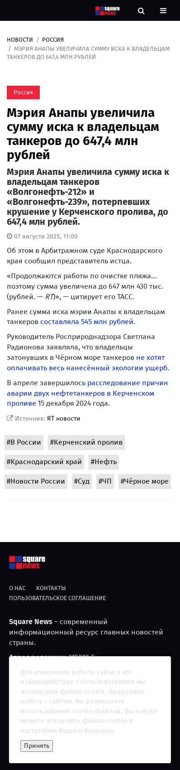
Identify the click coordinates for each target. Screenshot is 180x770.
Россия (53, 39)
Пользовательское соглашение (57, 598)
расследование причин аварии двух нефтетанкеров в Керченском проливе (87, 393)
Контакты (51, 588)
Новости (20, 39)
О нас (17, 588)
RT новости (64, 418)
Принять (36, 746)
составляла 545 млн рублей (86, 321)
